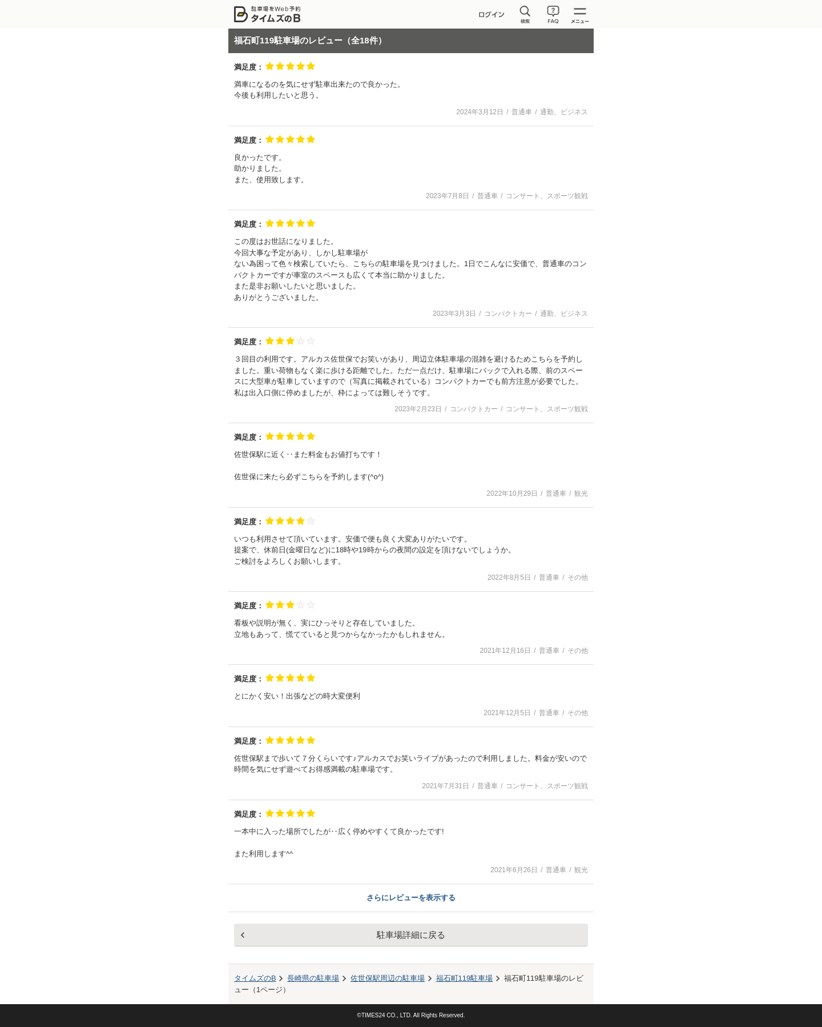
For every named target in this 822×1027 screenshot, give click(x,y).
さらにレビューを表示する (411, 897)
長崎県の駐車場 (313, 978)
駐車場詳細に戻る (411, 935)
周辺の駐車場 (387, 978)
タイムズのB (255, 978)
